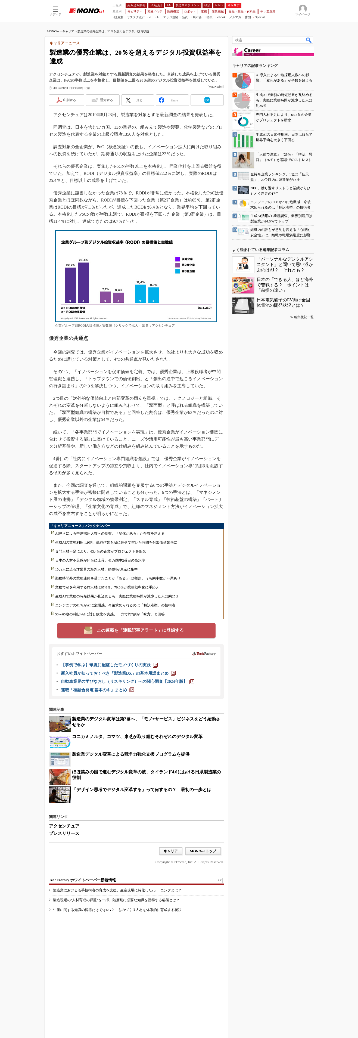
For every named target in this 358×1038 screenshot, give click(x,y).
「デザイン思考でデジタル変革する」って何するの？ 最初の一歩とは (141, 789)
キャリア (68, 31)
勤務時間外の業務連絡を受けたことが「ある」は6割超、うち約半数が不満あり (118, 578)
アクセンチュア (64, 826)
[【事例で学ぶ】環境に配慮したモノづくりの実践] (109, 665)
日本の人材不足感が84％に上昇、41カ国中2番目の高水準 (100, 560)
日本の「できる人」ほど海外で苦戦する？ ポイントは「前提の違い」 (285, 285)
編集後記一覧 (304, 317)
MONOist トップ (203, 851)
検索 (309, 40)
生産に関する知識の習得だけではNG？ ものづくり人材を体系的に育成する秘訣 (117, 910)
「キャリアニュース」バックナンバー (80, 526)
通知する (106, 100)
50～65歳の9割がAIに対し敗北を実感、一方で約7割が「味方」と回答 (110, 614)
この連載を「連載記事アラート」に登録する (140, 630)
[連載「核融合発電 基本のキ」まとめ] (97, 690)
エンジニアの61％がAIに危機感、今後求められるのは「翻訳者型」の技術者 (115, 605)
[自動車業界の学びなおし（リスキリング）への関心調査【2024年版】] (127, 681)
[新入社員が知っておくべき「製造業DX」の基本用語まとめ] (118, 673)
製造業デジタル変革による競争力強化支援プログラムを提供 (130, 754)
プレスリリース (64, 833)
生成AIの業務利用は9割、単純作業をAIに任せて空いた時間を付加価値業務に (116, 542)
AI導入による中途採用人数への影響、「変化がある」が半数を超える (110, 533)
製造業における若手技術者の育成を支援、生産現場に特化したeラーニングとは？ (117, 890)
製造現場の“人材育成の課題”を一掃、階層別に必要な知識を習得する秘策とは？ (116, 900)
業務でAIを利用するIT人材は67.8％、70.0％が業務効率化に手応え (107, 587)
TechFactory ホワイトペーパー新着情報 (82, 880)
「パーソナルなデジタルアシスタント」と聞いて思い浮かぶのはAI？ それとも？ (285, 264)
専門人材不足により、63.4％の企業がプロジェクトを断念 (100, 551)
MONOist (53, 31)
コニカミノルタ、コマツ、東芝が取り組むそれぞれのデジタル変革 (137, 736)
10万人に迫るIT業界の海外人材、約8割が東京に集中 (96, 569)
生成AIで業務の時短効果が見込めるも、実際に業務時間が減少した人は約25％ (117, 596)
